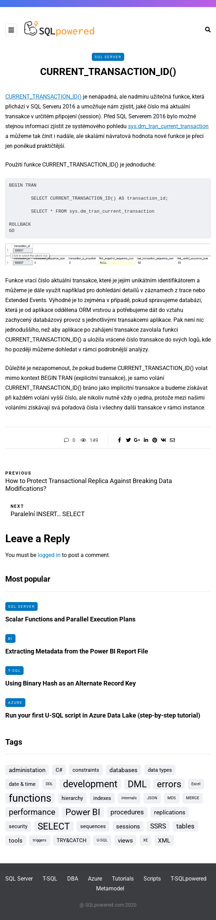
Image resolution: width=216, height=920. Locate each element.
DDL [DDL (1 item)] (49, 784)
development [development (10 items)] (90, 784)
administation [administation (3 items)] (27, 770)
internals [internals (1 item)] (129, 798)
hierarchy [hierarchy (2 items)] (72, 798)
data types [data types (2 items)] (160, 770)
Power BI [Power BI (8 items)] (82, 812)
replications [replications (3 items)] (169, 812)
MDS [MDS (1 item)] (171, 798)
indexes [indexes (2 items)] (102, 798)
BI (10, 641)
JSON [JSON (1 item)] (152, 798)
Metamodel (110, 888)
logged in (49, 555)
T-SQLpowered (189, 878)
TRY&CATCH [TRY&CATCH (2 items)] (72, 840)
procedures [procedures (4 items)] (127, 812)
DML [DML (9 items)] (137, 784)
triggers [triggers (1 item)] (39, 840)
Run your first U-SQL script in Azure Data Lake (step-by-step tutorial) (102, 718)
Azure (15, 705)
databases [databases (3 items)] (123, 770)
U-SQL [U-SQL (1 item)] (102, 840)
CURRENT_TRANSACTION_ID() (43, 96)
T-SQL (14, 673)
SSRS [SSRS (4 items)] (158, 826)
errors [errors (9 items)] (169, 784)
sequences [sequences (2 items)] (93, 826)
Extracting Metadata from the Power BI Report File (76, 654)
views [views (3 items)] (125, 840)
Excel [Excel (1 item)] (196, 784)
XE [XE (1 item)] (145, 840)
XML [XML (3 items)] (164, 840)
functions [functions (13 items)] (30, 798)
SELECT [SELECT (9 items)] (54, 826)
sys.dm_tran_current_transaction (168, 126)
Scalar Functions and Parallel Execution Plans (70, 622)
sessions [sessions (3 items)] (128, 826)
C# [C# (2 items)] (59, 770)
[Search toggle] (205, 29)
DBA (72, 878)
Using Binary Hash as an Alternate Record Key (70, 686)
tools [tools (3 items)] (16, 840)
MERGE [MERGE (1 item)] (192, 798)
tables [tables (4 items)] (185, 826)
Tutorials (123, 878)
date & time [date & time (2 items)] (22, 784)
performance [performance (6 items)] (32, 812)
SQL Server (108, 57)
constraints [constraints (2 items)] (85, 770)
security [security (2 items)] (18, 826)
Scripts (152, 878)
